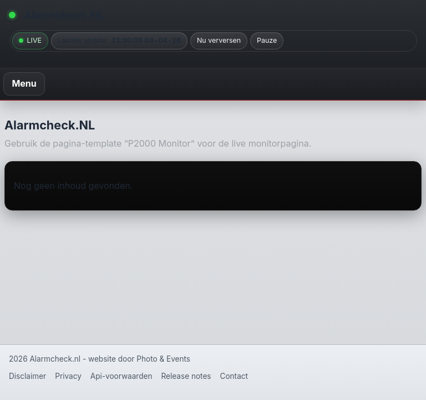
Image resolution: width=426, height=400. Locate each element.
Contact (234, 376)
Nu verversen (219, 40)
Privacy (68, 376)
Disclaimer (27, 376)
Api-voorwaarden (121, 376)
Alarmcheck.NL (64, 15)
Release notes (186, 376)
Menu (24, 83)
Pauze (267, 40)
